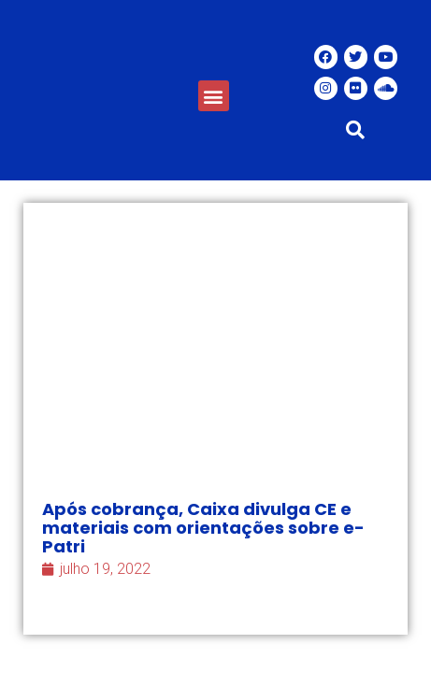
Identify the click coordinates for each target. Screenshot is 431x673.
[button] (213, 95)
